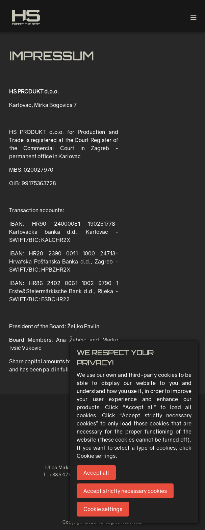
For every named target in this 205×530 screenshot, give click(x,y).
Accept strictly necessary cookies (125, 490)
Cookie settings (102, 509)
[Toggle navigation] (193, 17)
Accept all (96, 472)
